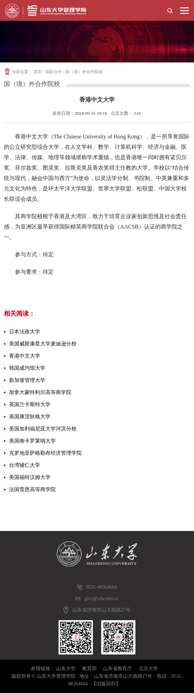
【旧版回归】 (106, 683)
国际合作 (53, 71)
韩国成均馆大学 (27, 368)
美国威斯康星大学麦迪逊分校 (43, 343)
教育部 (89, 668)
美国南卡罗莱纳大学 (32, 441)
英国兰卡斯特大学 (30, 404)
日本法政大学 (24, 331)
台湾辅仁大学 (24, 465)
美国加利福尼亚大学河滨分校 (43, 428)
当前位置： (18, 71)
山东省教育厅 (117, 668)
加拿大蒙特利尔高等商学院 (40, 392)
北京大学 (148, 668)
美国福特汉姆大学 (30, 477)
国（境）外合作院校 (84, 71)
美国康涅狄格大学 (30, 416)
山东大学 (66, 668)
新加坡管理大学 (27, 380)
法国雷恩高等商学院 (32, 489)
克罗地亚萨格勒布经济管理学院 (45, 453)
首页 (38, 71)
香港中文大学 (24, 356)
